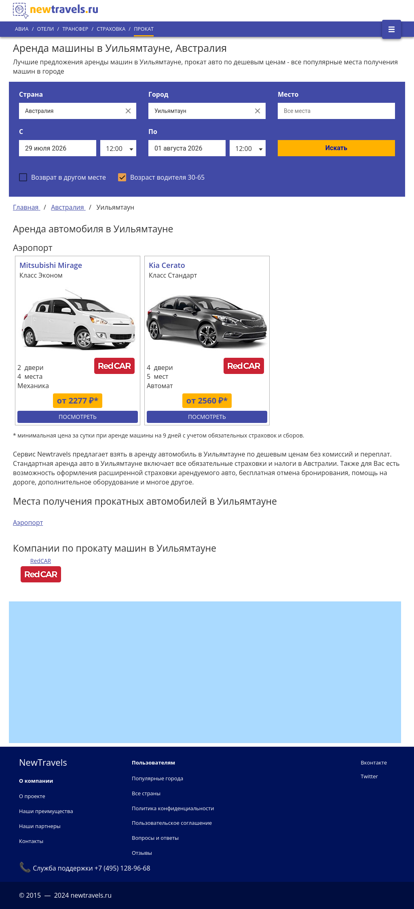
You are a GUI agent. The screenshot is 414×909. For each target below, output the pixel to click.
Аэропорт (28, 522)
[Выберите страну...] (69, 111)
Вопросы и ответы (155, 837)
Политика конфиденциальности (173, 808)
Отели (45, 28)
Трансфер (75, 28)
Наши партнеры (40, 826)
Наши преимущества (46, 811)
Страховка (111, 28)
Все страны (146, 793)
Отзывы (142, 852)
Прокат (144, 28)
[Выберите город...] (198, 111)
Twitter (369, 776)
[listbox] (118, 148)
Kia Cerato (167, 265)
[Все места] (336, 111)
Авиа (21, 28)
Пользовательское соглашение (172, 822)
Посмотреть (78, 417)
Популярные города (157, 778)
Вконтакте (374, 762)
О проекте (32, 796)
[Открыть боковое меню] (391, 29)
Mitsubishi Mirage (50, 265)
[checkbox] (62, 177)
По (152, 131)
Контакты (31, 841)
